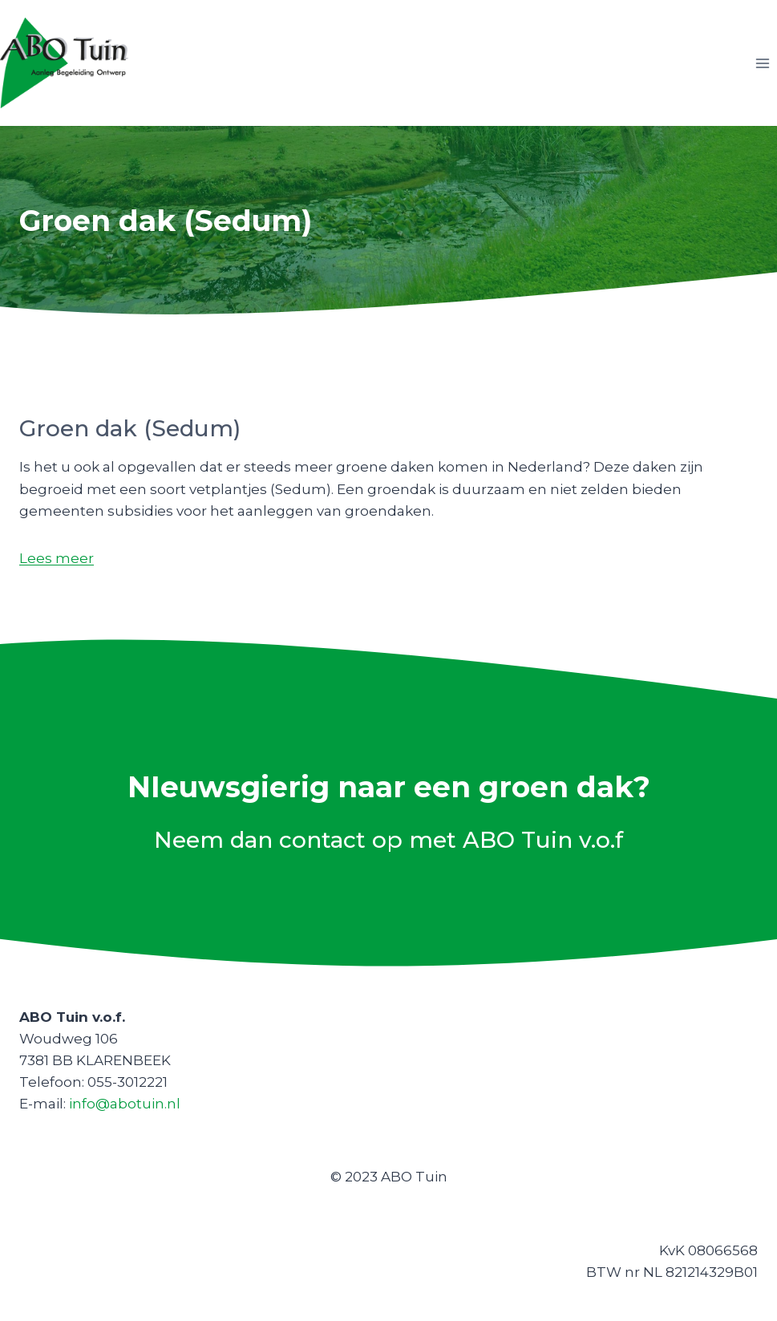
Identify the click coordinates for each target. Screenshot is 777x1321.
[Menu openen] (762, 63)
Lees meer (56, 558)
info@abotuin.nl (124, 1104)
